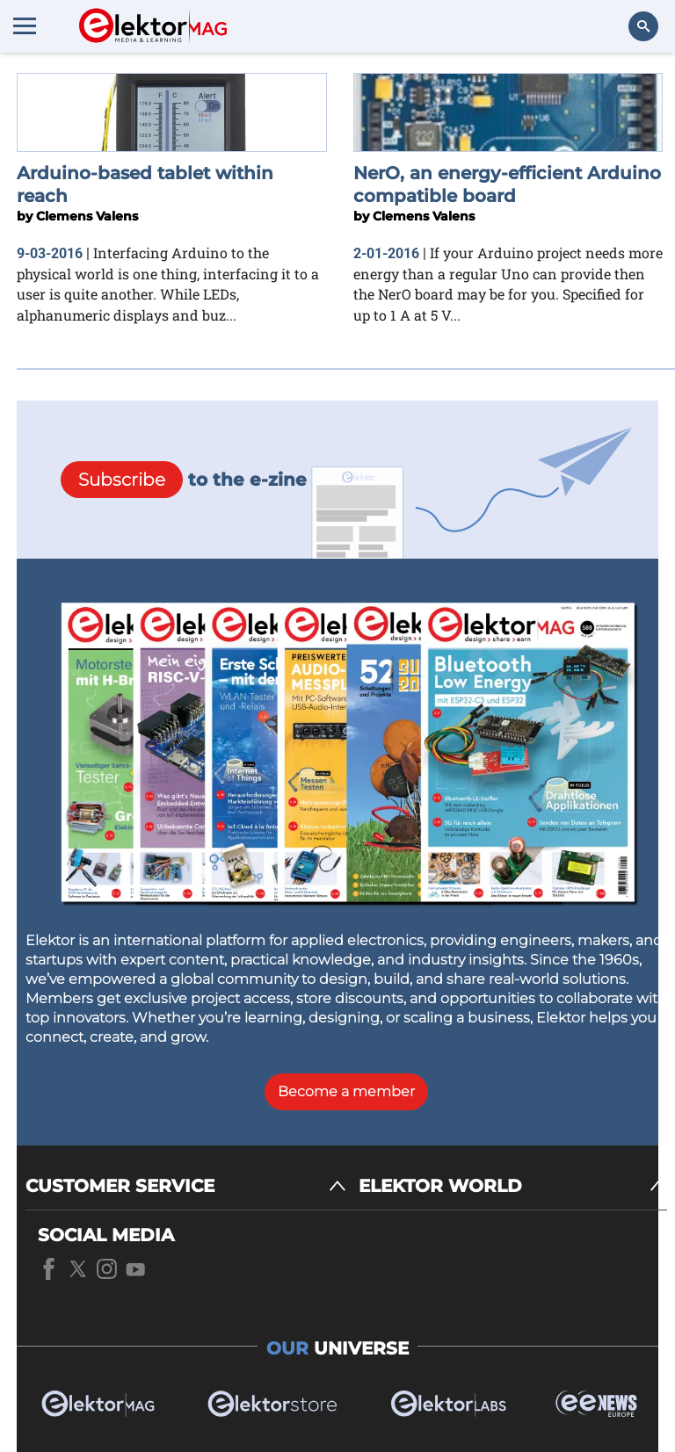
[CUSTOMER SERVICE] (185, 1186)
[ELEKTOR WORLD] (513, 1186)
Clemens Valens (87, 216)
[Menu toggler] (24, 25)
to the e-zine (184, 479)
